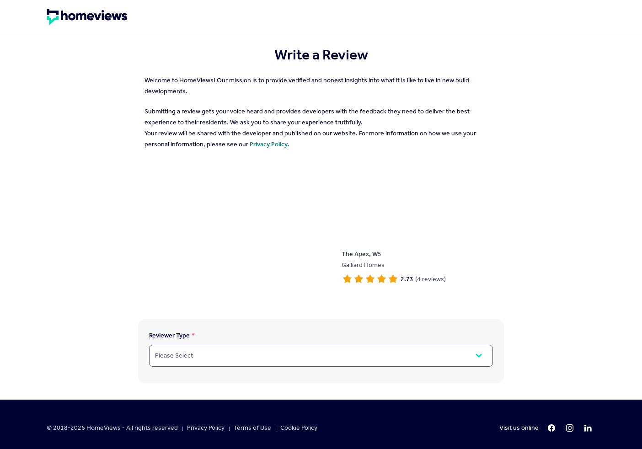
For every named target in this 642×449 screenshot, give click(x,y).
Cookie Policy (298, 428)
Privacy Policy (269, 144)
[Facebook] (551, 428)
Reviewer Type (169, 335)
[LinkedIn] (588, 428)
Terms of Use (252, 428)
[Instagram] (569, 428)
